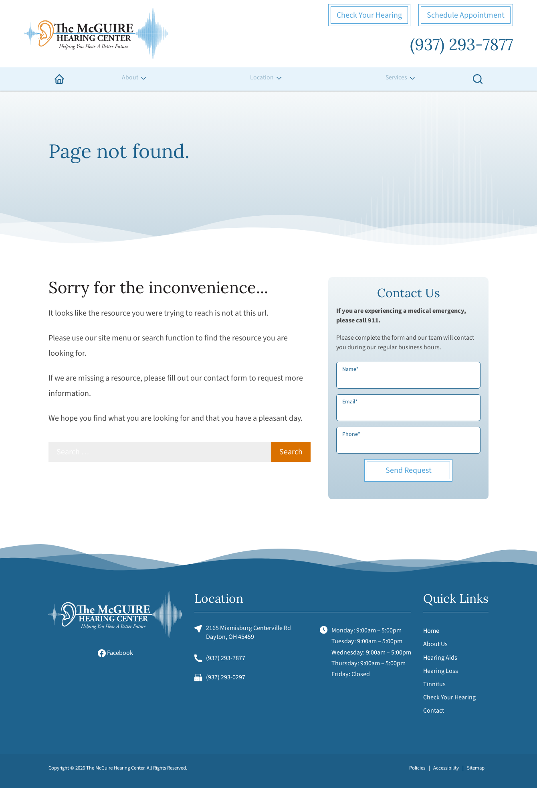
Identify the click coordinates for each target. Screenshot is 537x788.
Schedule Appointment (466, 15)
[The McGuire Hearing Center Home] (96, 33)
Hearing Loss (440, 670)
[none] (133, 79)
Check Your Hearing (369, 15)
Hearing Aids (440, 657)
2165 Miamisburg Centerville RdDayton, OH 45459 (242, 632)
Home (431, 630)
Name (350, 369)
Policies (417, 768)
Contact (433, 710)
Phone (351, 434)
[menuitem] (59, 79)
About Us (435, 644)
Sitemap (476, 768)
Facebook (115, 652)
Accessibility (446, 768)
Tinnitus (434, 684)
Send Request (409, 470)
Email (350, 402)
